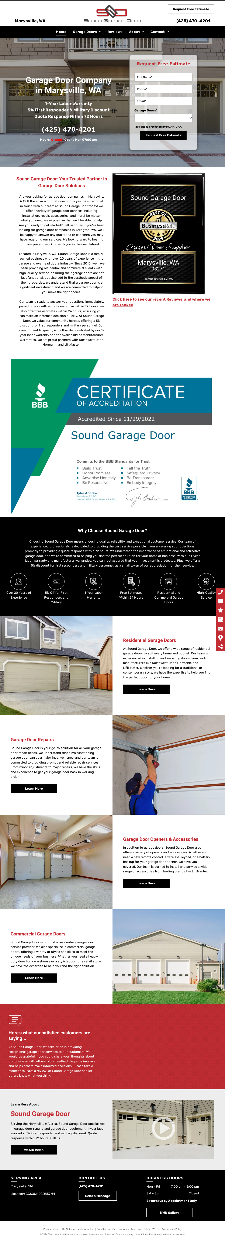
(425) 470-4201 (193, 20)
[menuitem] (61, 31)
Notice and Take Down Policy (134, 1229)
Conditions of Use (106, 1229)
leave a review (36, 1071)
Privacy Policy (50, 1229)
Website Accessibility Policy (167, 1229)
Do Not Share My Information (78, 1229)
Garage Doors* (146, 110)
